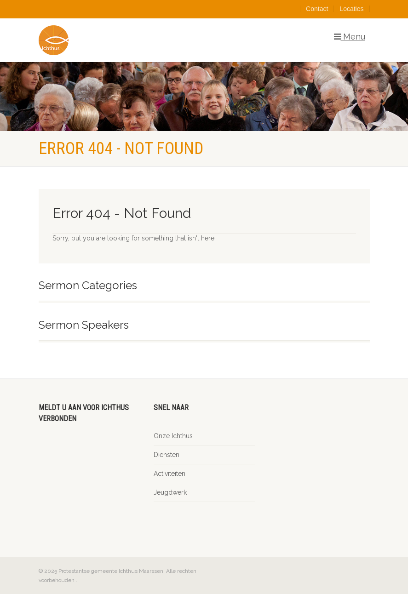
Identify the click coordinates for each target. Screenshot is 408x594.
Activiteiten (169, 473)
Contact (317, 9)
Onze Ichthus (173, 436)
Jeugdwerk (170, 492)
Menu (349, 36)
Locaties (351, 9)
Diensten (166, 454)
